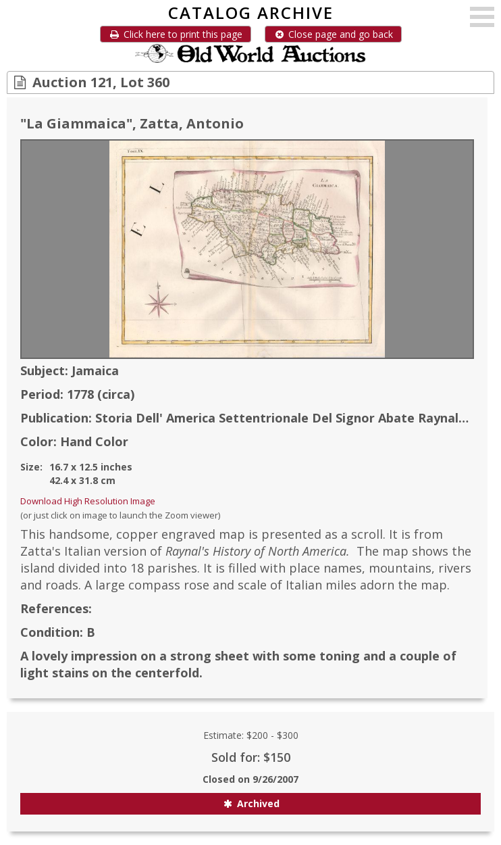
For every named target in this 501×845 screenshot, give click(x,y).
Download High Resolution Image (87, 501)
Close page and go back (333, 34)
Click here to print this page (175, 34)
